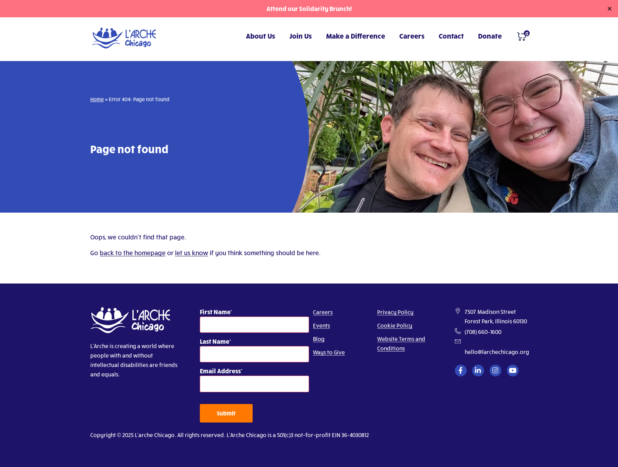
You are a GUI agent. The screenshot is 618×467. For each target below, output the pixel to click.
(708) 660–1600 (483, 331)
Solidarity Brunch (324, 8)
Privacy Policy (395, 312)
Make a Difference (355, 35)
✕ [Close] (609, 8)
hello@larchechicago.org (497, 351)
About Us (260, 35)
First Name (215, 311)
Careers (411, 35)
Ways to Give (329, 352)
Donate (490, 35)
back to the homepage (133, 252)
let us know (191, 252)
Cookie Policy (394, 325)
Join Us (300, 35)
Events (321, 325)
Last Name (214, 341)
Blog (318, 338)
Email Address (220, 370)
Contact (451, 35)
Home (97, 99)
